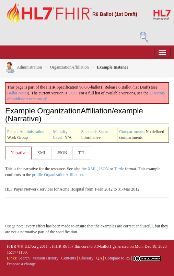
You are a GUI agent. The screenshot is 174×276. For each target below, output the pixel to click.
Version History (46, 258)
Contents (68, 258)
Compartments (131, 131)
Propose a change (21, 264)
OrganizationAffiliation (69, 67)
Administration (23, 67)
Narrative (18, 152)
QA (99, 258)
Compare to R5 (117, 258)
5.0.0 (72, 93)
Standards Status (94, 131)
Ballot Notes (17, 93)
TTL (82, 152)
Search (24, 258)
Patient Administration (25, 131)
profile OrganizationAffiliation (57, 174)
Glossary (86, 258)
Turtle (119, 168)
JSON (62, 152)
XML (41, 152)
